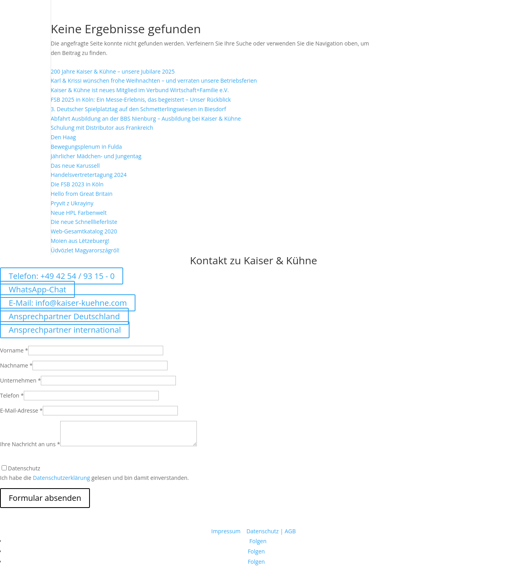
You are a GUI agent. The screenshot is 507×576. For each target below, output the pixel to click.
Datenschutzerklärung (61, 477)
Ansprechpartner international (65, 329)
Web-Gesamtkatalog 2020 (84, 231)
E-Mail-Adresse (21, 410)
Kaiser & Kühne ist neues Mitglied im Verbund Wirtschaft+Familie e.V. (140, 90)
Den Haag (63, 137)
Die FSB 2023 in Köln (77, 184)
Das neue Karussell (75, 165)
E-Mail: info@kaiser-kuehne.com (68, 302)
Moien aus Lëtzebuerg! (80, 240)
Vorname (14, 350)
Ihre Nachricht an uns (30, 444)
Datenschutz (262, 531)
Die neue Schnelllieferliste (84, 221)
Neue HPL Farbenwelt (79, 212)
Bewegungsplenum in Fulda (86, 146)
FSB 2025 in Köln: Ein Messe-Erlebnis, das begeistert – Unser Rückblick (141, 99)
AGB (290, 531)
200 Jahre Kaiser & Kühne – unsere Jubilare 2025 (113, 71)
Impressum (226, 531)
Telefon (12, 395)
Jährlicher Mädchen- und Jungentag (96, 156)
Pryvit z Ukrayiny (72, 203)
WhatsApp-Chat (37, 289)
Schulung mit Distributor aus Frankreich (102, 127)
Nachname (16, 365)
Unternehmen (20, 380)
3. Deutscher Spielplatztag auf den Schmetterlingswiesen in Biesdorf (138, 109)
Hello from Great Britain (81, 193)
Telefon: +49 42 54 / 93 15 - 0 (61, 276)
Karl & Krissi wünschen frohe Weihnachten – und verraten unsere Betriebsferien (154, 80)
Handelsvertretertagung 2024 (89, 174)
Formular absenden (45, 498)
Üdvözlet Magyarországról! (85, 250)
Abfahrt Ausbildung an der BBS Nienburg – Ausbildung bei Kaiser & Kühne (146, 118)
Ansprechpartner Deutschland (64, 316)
